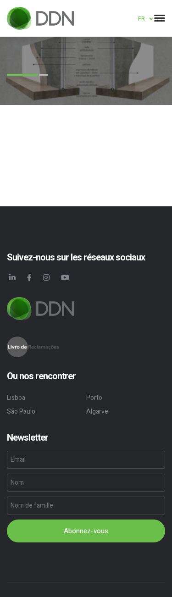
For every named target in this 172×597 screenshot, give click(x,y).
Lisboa (16, 398)
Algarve (97, 411)
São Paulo (21, 411)
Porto (94, 398)
